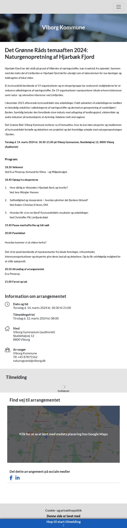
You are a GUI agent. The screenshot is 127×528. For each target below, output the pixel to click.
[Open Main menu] (118, 7)
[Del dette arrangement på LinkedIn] (17, 478)
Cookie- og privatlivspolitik (63, 510)
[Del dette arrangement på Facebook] (11, 478)
